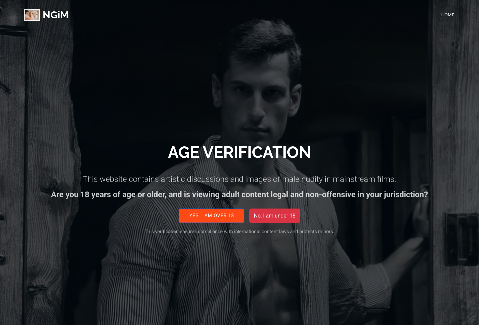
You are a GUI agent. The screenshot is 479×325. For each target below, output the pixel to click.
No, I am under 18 (274, 219)
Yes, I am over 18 (211, 219)
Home (447, 14)
